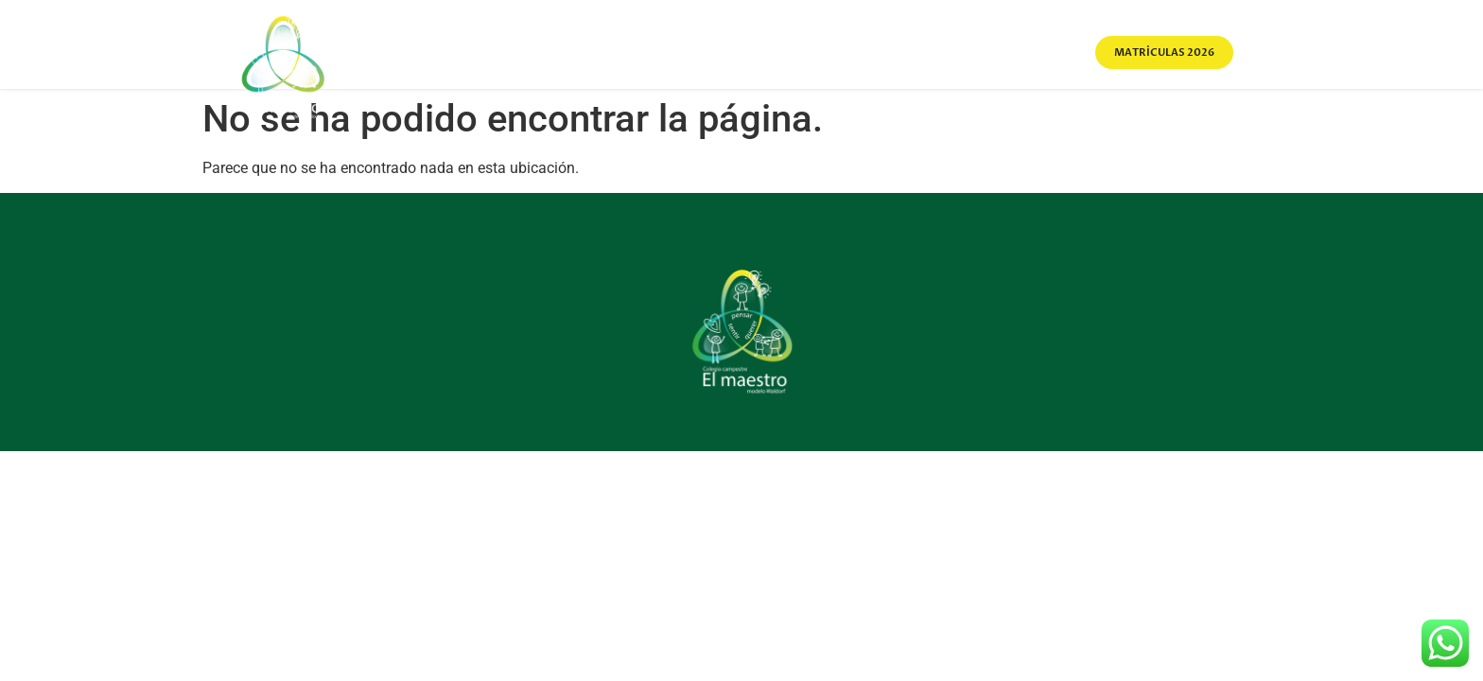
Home (551, 52)
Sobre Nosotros (659, 52)
